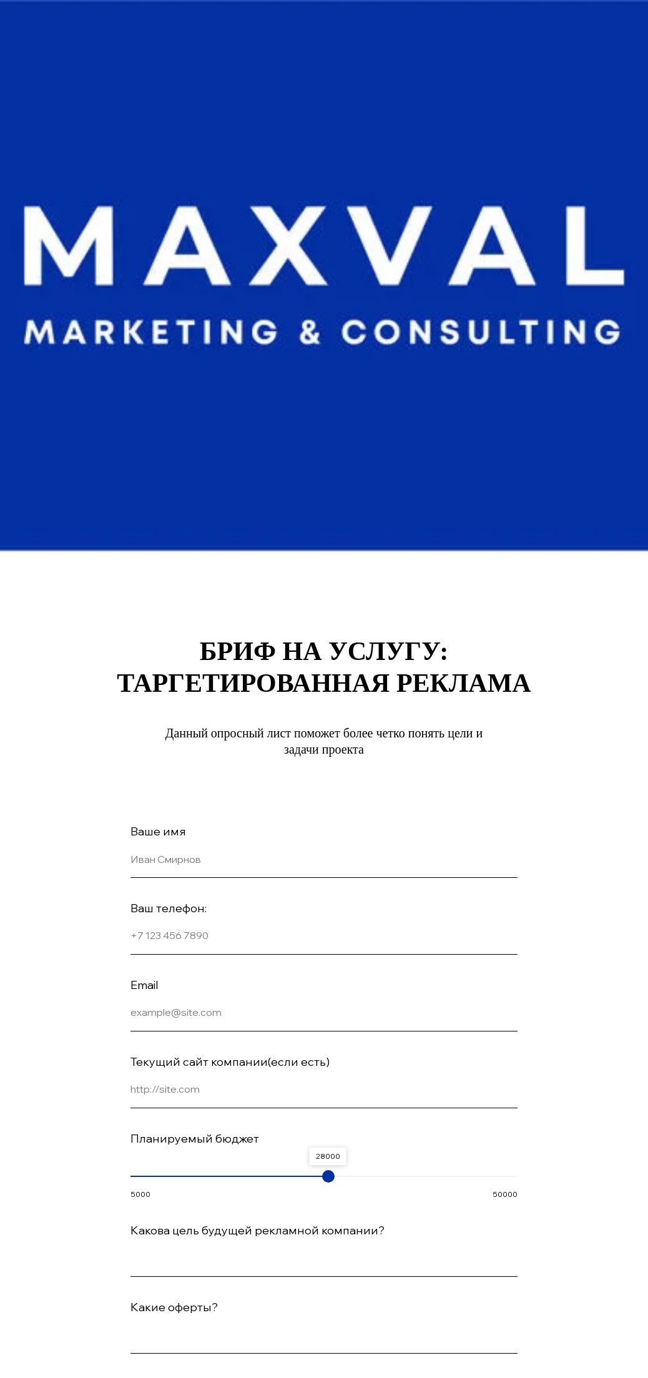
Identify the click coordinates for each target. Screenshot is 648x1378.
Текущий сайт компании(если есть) (230, 1062)
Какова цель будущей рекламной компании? (257, 1230)
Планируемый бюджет (194, 1138)
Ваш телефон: (168, 908)
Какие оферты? (174, 1307)
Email (144, 985)
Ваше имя (158, 831)
